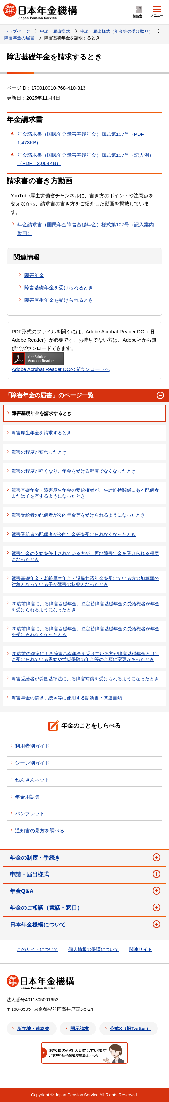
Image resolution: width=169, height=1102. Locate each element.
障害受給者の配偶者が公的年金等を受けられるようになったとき (78, 515)
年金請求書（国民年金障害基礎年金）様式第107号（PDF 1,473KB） (83, 138)
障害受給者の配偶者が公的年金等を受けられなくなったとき (74, 534)
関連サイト (140, 949)
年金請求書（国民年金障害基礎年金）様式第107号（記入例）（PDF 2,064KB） (85, 159)
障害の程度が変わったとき (39, 452)
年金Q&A (22, 891)
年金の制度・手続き (35, 858)
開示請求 (79, 1028)
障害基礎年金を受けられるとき (58, 287)
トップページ (17, 31)
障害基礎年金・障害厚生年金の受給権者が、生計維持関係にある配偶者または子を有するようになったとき (85, 493)
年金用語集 (27, 797)
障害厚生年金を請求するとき (41, 432)
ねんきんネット (32, 779)
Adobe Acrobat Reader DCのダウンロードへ (61, 362)
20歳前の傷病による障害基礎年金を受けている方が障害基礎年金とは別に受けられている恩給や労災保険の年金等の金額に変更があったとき (85, 656)
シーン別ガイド (32, 763)
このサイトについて (37, 949)
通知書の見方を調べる (39, 830)
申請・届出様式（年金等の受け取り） (116, 31)
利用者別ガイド (32, 746)
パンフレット (30, 813)
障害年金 (34, 275)
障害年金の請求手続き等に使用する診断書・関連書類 (67, 697)
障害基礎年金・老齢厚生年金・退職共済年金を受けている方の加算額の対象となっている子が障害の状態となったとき (85, 581)
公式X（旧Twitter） (130, 1028)
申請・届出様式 (55, 31)
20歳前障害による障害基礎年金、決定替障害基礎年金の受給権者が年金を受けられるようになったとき (85, 606)
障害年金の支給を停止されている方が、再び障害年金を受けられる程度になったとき (85, 556)
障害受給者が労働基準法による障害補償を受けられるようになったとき (85, 678)
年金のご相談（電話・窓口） (46, 908)
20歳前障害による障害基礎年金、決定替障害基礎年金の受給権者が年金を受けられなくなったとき (85, 631)
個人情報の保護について (93, 949)
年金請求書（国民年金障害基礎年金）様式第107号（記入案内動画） (85, 229)
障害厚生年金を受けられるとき (58, 300)
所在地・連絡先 (33, 1028)
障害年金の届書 (19, 37)
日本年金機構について (38, 925)
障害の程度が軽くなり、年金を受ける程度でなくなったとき (74, 471)
